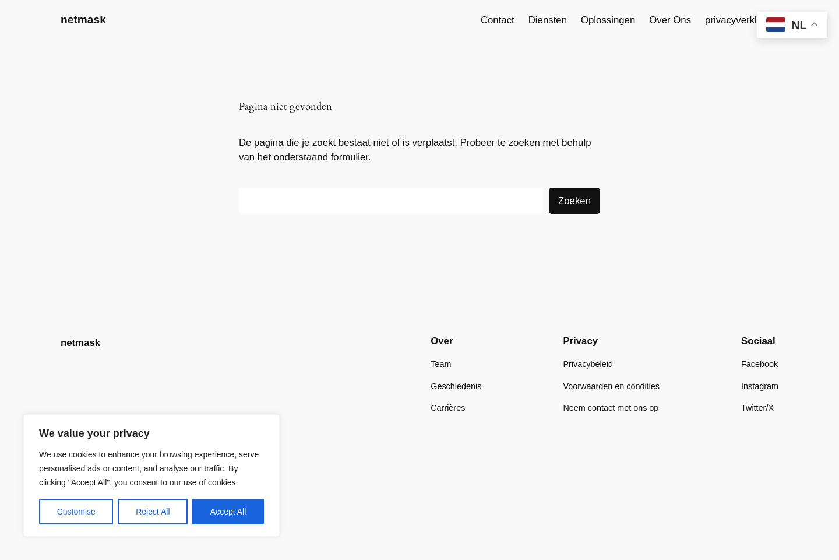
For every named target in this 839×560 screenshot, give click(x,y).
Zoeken (574, 200)
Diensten (547, 20)
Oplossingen (608, 20)
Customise (76, 511)
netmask (83, 19)
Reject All (153, 511)
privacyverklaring (741, 20)
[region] (151, 475)
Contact (497, 20)
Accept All (228, 511)
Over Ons (670, 20)
